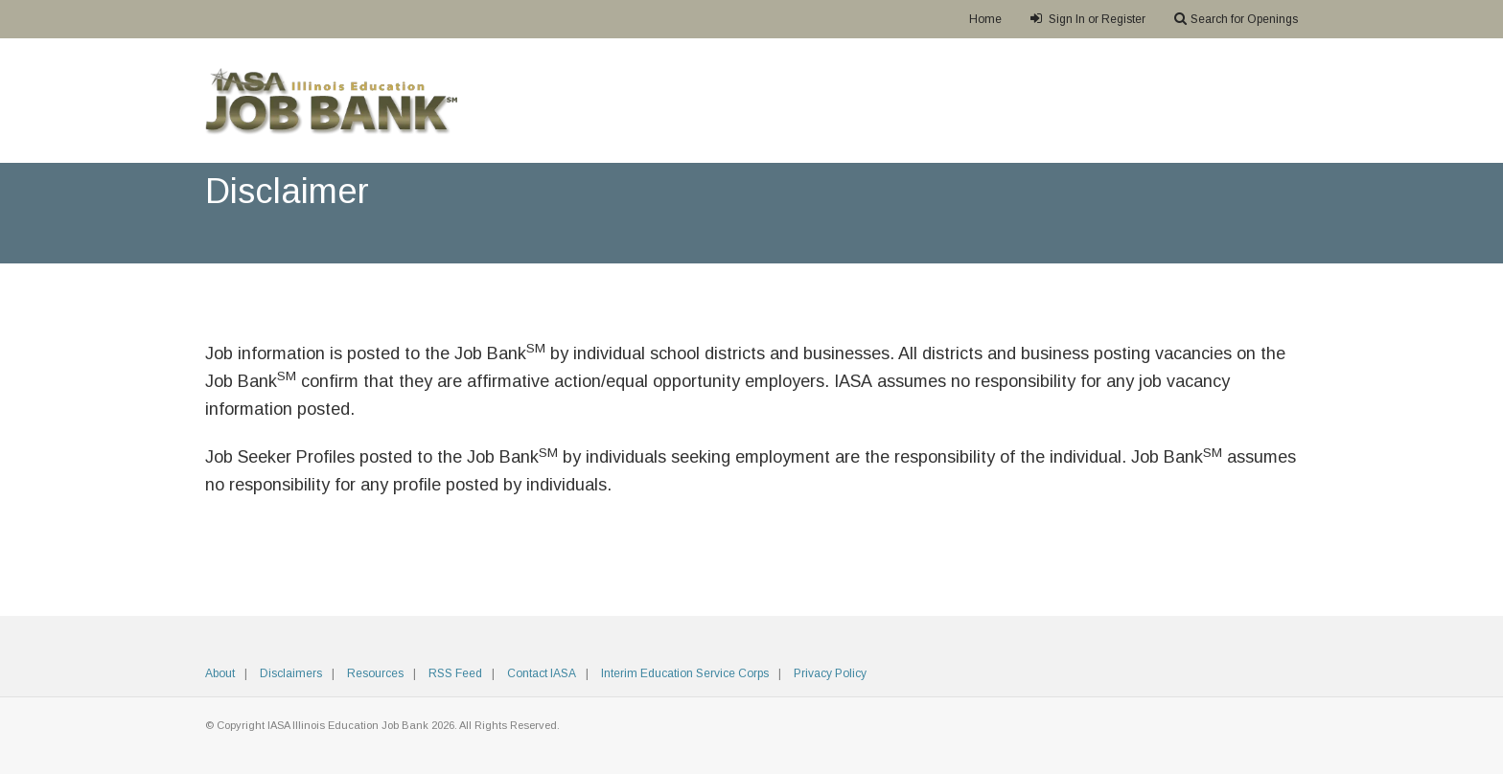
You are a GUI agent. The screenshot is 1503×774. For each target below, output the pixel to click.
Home (985, 19)
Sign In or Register (1087, 18)
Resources (375, 673)
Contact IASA (541, 673)
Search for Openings (1236, 18)
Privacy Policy (830, 673)
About (220, 673)
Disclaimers (291, 673)
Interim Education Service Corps (685, 673)
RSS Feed (455, 673)
